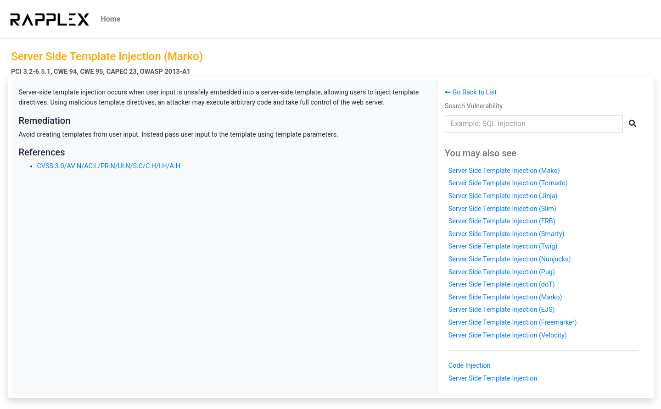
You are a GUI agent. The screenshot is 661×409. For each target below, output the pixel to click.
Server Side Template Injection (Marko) (505, 297)
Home (111, 19)
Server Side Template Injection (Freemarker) (512, 322)
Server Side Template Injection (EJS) (501, 310)
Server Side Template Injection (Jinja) (503, 196)
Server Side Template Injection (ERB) (501, 221)
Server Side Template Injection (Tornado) (508, 183)
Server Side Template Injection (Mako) (504, 171)
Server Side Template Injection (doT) (501, 284)
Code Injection (469, 366)
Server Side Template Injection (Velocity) (507, 335)
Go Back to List (471, 92)
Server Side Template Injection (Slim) (502, 209)
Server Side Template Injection (493, 378)
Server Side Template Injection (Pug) (501, 272)
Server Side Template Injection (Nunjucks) (509, 259)
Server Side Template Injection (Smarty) (506, 234)
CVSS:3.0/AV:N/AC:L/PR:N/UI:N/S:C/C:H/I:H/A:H (108, 166)
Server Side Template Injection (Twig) (503, 246)
